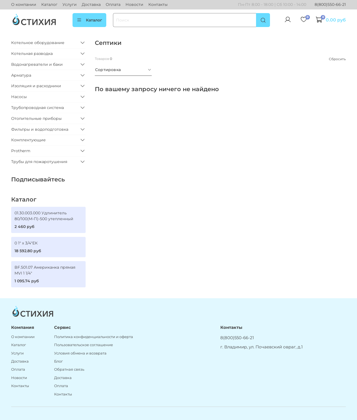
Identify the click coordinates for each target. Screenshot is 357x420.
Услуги (69, 4)
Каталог (49, 4)
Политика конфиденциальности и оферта (93, 337)
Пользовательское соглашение (83, 345)
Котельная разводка (32, 53)
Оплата (113, 4)
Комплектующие (28, 139)
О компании (23, 4)
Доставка (91, 4)
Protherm (20, 150)
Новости (134, 4)
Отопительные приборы (36, 118)
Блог (58, 361)
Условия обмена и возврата (80, 353)
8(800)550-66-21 (330, 4)
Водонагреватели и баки (37, 64)
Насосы (19, 96)
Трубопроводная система (37, 107)
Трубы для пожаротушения (39, 161)
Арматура (21, 75)
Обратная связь (69, 369)
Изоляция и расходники (36, 85)
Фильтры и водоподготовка (39, 129)
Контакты (158, 4)
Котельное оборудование (37, 42)
